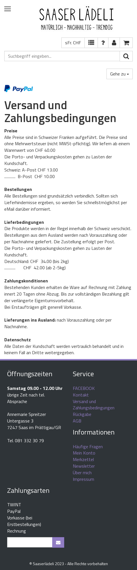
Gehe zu (119, 73)
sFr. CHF (73, 42)
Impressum (83, 479)
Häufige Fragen (88, 446)
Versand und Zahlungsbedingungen (93, 404)
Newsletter (84, 466)
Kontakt (81, 394)
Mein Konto (84, 452)
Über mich (82, 472)
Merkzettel (83, 459)
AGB (77, 420)
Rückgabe (82, 414)
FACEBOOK (84, 388)
